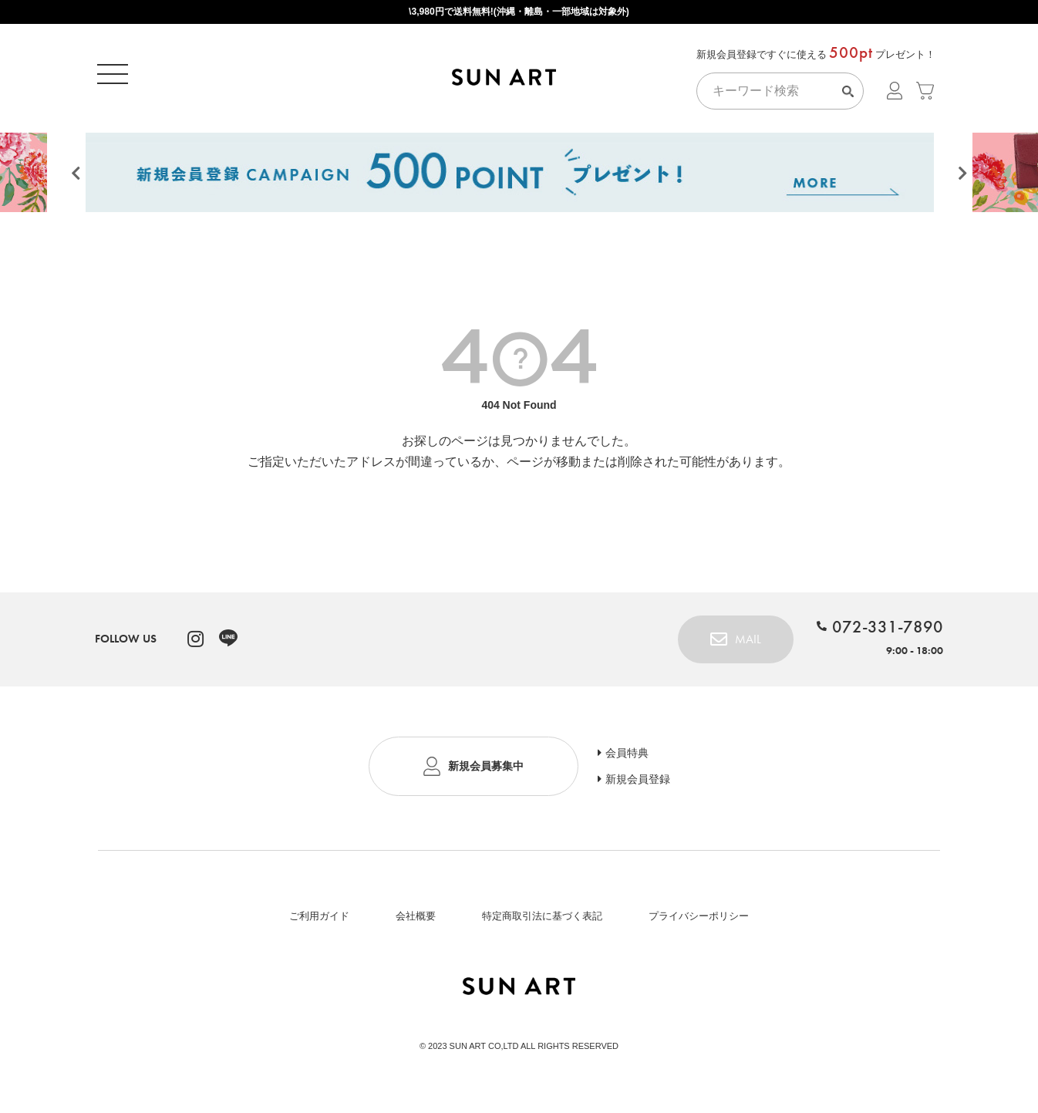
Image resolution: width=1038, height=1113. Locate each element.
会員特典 (627, 758)
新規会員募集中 (486, 771)
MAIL (748, 644)
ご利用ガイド (319, 921)
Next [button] (962, 179)
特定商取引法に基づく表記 (542, 921)
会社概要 (416, 921)
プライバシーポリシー (699, 921)
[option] (519, 175)
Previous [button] (75, 179)
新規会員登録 (637, 784)
